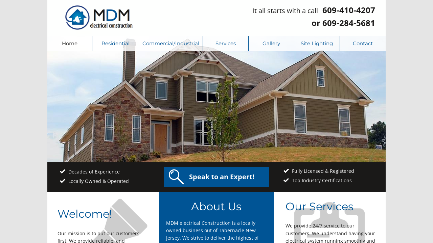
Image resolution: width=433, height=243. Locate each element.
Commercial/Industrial (170, 43)
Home (69, 43)
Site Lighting (317, 43)
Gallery (271, 43)
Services (225, 43)
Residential (115, 43)
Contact (363, 43)
